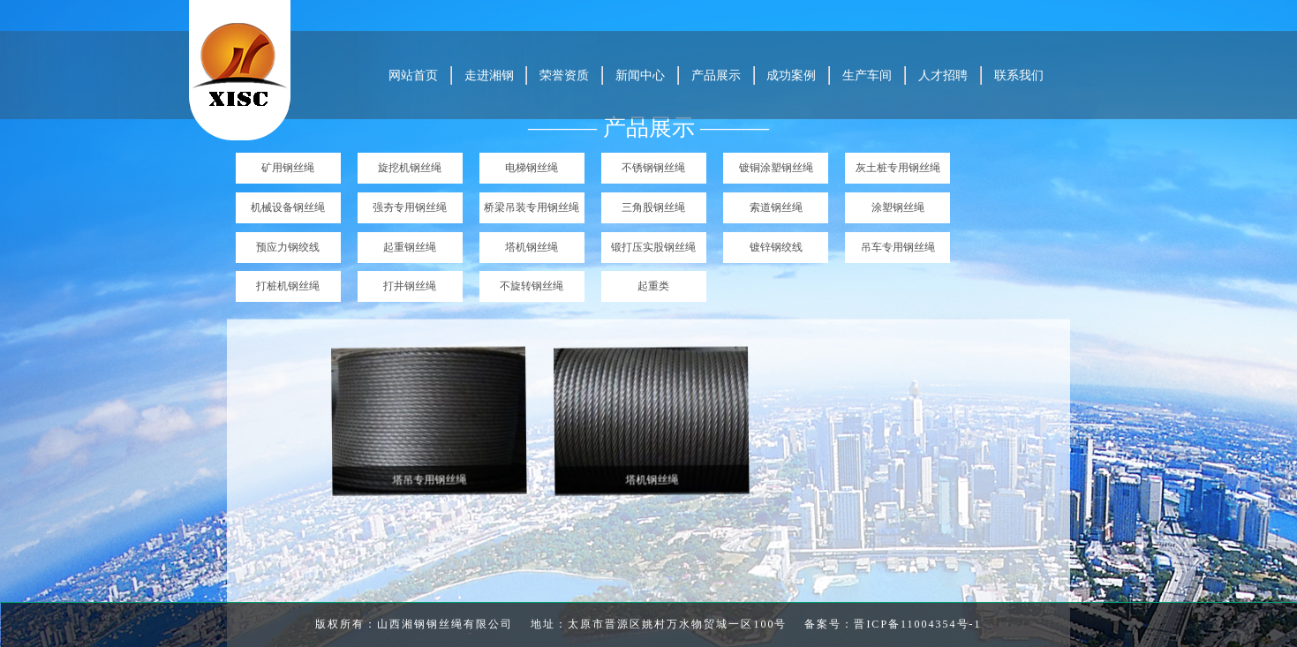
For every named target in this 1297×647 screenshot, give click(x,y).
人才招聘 (943, 75)
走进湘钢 (489, 75)
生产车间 (867, 75)
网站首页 (413, 75)
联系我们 (1019, 75)
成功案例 (791, 75)
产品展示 (716, 75)
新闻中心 (640, 75)
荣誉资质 (564, 75)
